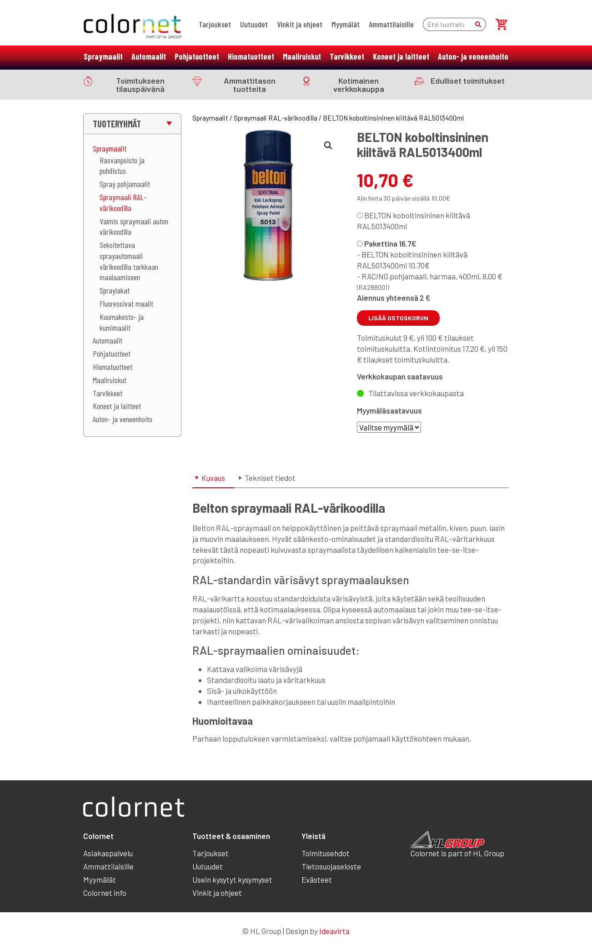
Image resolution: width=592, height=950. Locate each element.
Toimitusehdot (325, 853)
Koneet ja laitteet (401, 56)
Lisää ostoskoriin (398, 318)
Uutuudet (254, 24)
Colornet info (104, 892)
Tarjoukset (215, 24)
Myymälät (345, 24)
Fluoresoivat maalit (126, 303)
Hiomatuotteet (251, 56)
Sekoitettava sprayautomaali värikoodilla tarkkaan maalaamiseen (129, 261)
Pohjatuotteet (197, 56)
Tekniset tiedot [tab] (270, 477)
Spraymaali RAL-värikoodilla (123, 202)
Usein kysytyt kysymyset (232, 879)
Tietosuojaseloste (331, 866)
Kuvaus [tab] (213, 477)
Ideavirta (334, 930)
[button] (328, 145)
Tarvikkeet (347, 56)
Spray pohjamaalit (125, 184)
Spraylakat (115, 290)
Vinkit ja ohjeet (299, 24)
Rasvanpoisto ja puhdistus (122, 165)
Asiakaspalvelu (108, 853)
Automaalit (148, 56)
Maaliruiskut (302, 56)
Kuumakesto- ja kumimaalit (122, 322)
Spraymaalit (103, 56)
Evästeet (316, 879)
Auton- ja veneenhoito (473, 56)
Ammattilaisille (391, 24)
